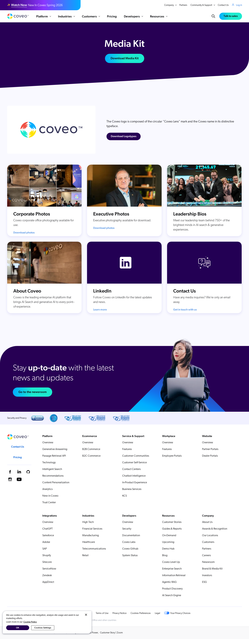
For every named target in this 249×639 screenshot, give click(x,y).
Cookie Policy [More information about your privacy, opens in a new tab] (30, 622)
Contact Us (223, 5)
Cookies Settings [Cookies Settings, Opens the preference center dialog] (42, 627)
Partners (183, 5)
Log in (239, 5)
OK (17, 627)
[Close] (86, 615)
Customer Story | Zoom (111, 632)
